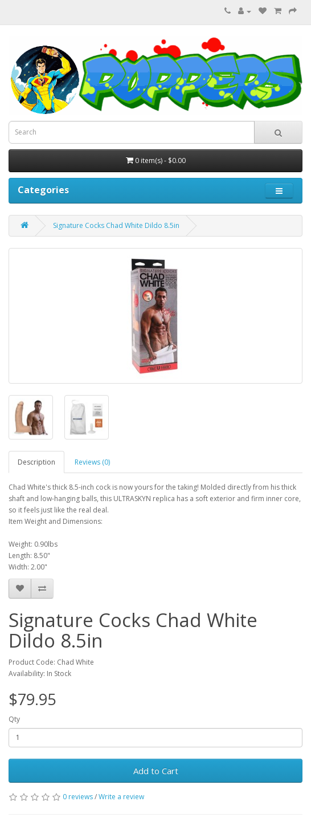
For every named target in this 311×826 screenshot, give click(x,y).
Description (36, 462)
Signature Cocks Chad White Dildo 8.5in (116, 225)
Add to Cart (155, 770)
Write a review (121, 796)
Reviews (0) (92, 462)
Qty (14, 719)
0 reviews (78, 796)
